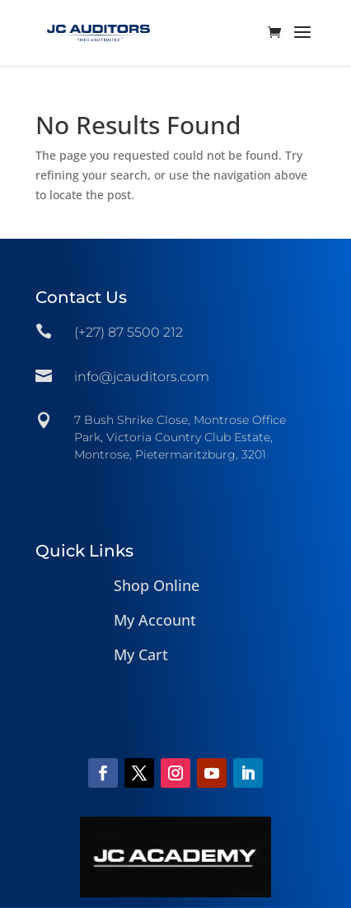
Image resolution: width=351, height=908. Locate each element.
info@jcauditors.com (141, 376)
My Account (155, 620)
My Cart (141, 654)
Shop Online (156, 585)
